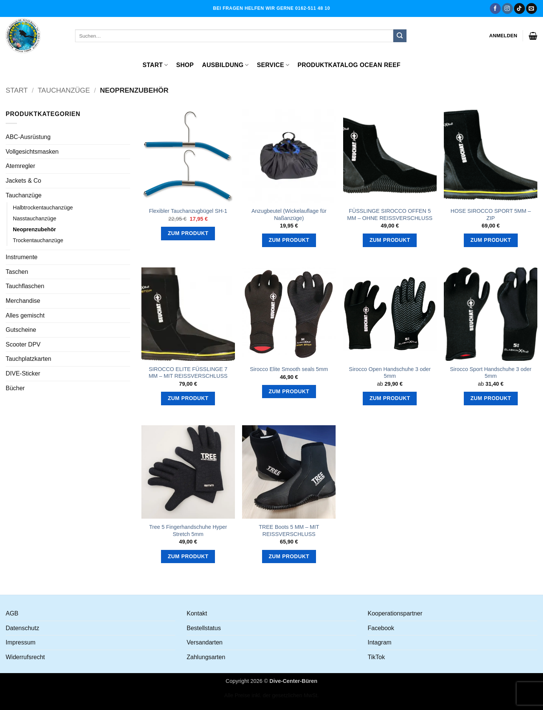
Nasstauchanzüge (34, 218)
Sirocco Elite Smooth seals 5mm (289, 369)
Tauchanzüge (64, 90)
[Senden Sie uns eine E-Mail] (531, 8)
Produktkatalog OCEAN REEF (349, 65)
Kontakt (197, 613)
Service (273, 65)
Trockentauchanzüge (38, 240)
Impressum (20, 642)
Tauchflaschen (25, 286)
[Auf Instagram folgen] (507, 8)
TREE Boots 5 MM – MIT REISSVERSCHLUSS (289, 530)
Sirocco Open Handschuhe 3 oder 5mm (390, 372)
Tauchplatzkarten (28, 359)
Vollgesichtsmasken (32, 151)
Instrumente (21, 257)
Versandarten (204, 642)
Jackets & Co (23, 180)
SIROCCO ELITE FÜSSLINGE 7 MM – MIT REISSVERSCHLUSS (188, 372)
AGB (12, 613)
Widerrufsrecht (25, 657)
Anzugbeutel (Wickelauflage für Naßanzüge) (289, 214)
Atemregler (20, 166)
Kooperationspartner (395, 613)
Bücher (15, 388)
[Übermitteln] (399, 35)
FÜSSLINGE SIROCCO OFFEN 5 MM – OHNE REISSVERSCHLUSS (390, 214)
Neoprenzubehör (34, 229)
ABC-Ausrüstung (28, 137)
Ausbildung (225, 65)
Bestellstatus (204, 628)
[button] (503, 36)
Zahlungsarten (206, 657)
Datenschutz (22, 628)
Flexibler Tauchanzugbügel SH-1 (188, 211)
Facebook (381, 628)
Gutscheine (21, 330)
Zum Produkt (188, 233)
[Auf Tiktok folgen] (519, 8)
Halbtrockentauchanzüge (43, 208)
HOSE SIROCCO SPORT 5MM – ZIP (491, 214)
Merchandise (23, 301)
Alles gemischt (25, 315)
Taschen (17, 272)
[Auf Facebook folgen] (495, 8)
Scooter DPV (23, 344)
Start (155, 65)
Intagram (379, 642)
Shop (185, 65)
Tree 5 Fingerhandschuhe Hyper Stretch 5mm (188, 530)
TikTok (376, 657)
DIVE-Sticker (23, 373)
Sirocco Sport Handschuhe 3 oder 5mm (490, 372)
